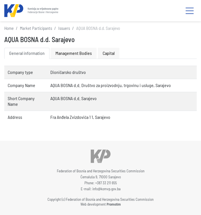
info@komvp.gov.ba (106, 189)
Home (9, 28)
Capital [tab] (109, 53)
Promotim (114, 204)
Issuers (64, 28)
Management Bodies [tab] (73, 53)
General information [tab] (27, 53)
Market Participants (36, 28)
